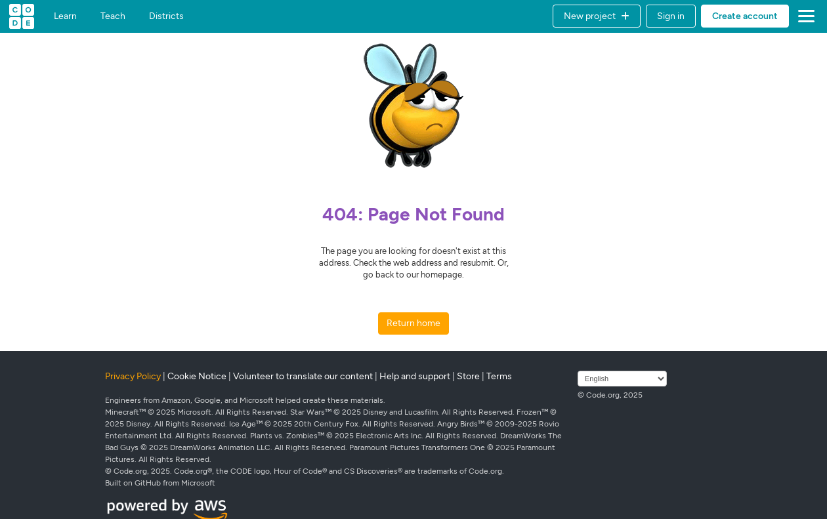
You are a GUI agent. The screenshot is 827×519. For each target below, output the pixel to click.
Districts (166, 16)
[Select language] (622, 378)
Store (468, 376)
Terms (499, 376)
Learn (65, 16)
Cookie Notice (196, 376)
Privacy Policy (133, 376)
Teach (112, 16)
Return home (413, 323)
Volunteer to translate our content (303, 376)
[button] (597, 16)
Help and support (414, 376)
